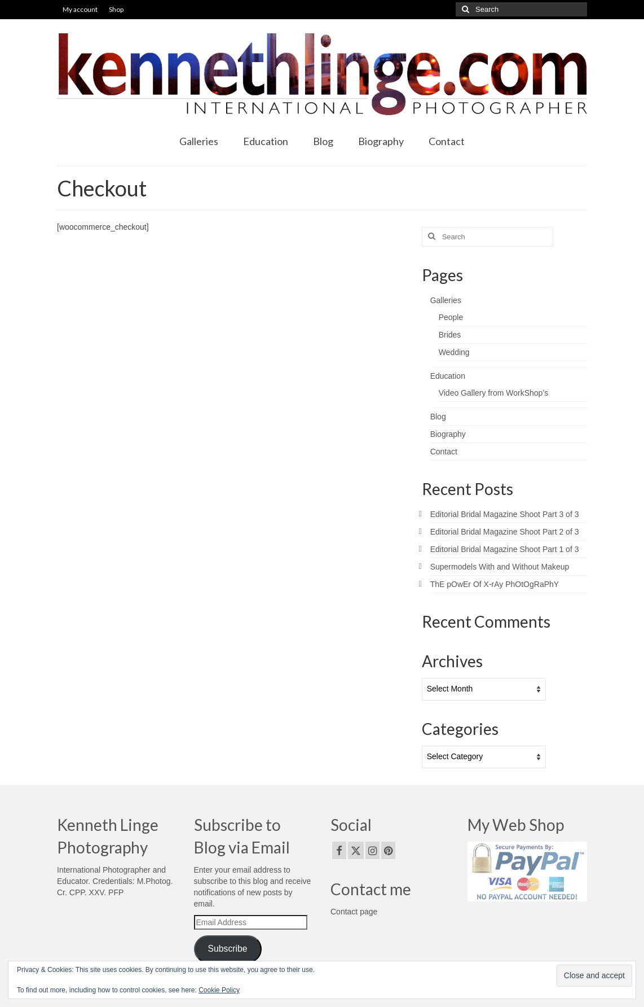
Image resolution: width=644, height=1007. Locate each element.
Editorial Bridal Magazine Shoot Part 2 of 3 (504, 531)
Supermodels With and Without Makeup (500, 566)
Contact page (353, 911)
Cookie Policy (219, 990)
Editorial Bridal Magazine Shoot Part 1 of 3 (504, 549)
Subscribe (227, 948)
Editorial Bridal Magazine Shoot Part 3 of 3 (504, 514)
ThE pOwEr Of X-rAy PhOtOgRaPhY (494, 584)
